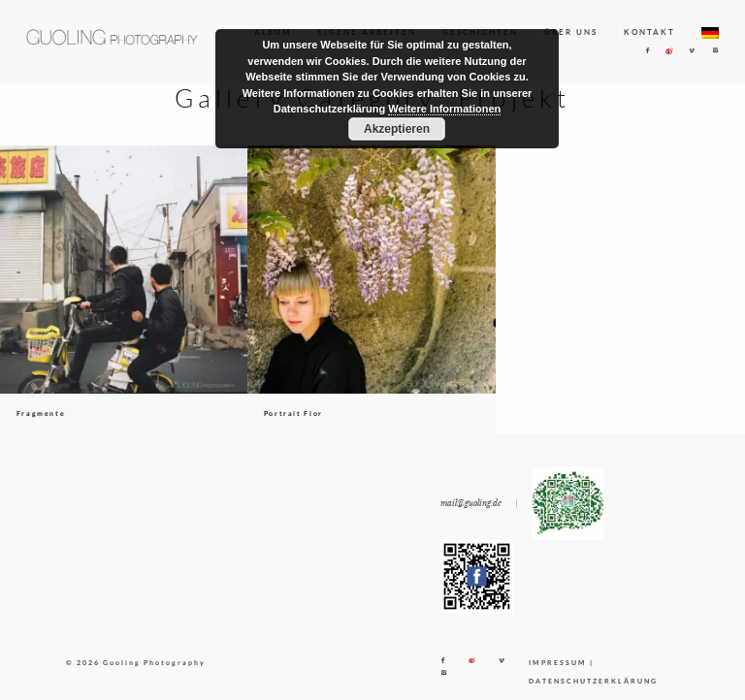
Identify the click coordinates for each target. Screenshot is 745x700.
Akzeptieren (397, 129)
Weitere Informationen (444, 108)
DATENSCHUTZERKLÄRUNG (593, 680)
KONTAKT (649, 32)
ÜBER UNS (571, 32)
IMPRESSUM (558, 662)
